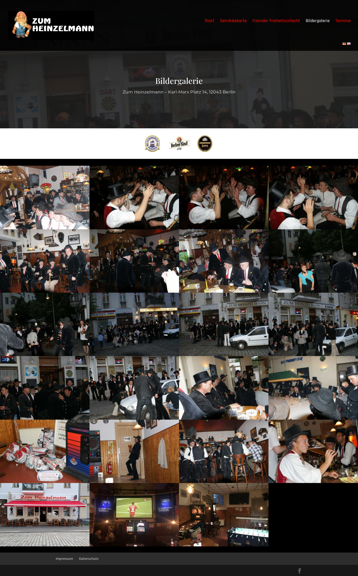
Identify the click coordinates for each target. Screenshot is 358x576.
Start (209, 21)
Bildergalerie (318, 21)
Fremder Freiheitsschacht (276, 21)
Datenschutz (89, 558)
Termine (343, 21)
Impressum (64, 558)
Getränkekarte (233, 21)
